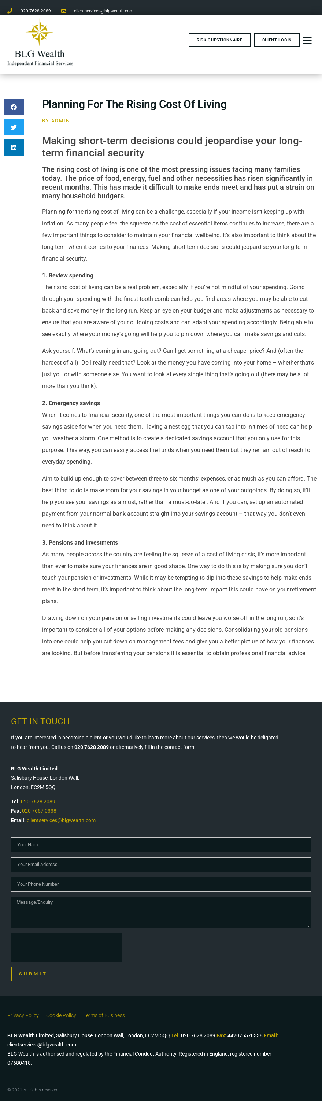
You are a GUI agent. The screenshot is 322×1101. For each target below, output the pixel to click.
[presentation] (66, 947)
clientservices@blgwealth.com (61, 820)
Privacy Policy (23, 1015)
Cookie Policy (61, 1015)
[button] (14, 107)
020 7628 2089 (38, 802)
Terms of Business (104, 1015)
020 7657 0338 (39, 811)
